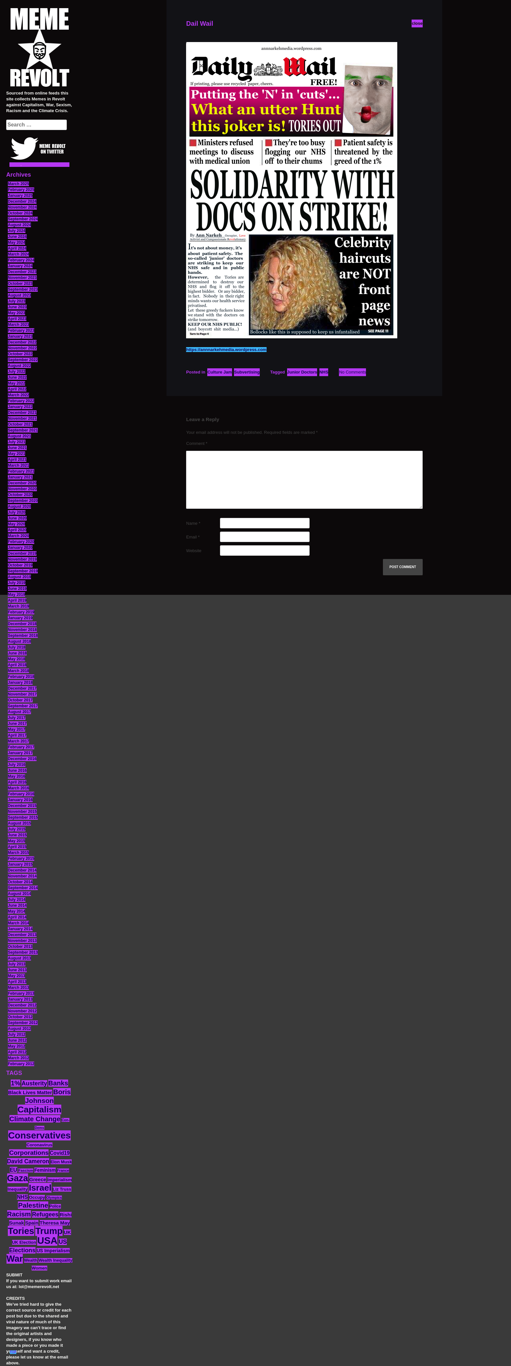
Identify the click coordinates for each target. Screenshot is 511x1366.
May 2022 (16, 383)
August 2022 (19, 365)
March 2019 (18, 606)
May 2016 (16, 776)
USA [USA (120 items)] (47, 1240)
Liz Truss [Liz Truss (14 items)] (62, 1189)
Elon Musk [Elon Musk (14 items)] (61, 1161)
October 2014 (20, 882)
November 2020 (22, 489)
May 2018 (16, 659)
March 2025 (18, 184)
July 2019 (16, 582)
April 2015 (17, 847)
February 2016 (21, 794)
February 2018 (21, 676)
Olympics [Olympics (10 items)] (54, 1197)
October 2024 (20, 213)
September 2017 (23, 706)
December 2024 (22, 201)
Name (193, 523)
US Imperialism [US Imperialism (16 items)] (53, 1250)
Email (192, 537)
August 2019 (19, 577)
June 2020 (17, 518)
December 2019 (22, 553)
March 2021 (18, 465)
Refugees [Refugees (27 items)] (45, 1214)
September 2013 (23, 952)
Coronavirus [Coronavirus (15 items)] (39, 1144)
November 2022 (22, 348)
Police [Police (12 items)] (55, 1206)
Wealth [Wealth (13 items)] (30, 1260)
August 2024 (19, 225)
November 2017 (22, 694)
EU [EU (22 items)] (13, 1170)
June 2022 (17, 377)
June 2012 (17, 1040)
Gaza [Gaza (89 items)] (17, 1178)
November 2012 (22, 1011)
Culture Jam (219, 372)
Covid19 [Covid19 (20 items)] (60, 1153)
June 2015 (17, 835)
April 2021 (17, 459)
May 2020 (16, 524)
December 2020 (22, 483)
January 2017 (20, 753)
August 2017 (19, 712)
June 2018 (17, 653)
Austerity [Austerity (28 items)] (34, 1083)
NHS (323, 372)
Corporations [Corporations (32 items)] (29, 1152)
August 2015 (19, 823)
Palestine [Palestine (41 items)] (33, 1205)
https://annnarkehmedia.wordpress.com (226, 349)
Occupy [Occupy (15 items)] (37, 1197)
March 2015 (18, 852)
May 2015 (16, 841)
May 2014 (16, 911)
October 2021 (20, 424)
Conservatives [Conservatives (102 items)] (39, 1135)
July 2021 (16, 442)
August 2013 (19, 958)
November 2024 (22, 207)
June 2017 (17, 723)
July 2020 (16, 512)
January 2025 (20, 195)
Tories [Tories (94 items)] (21, 1231)
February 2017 (21, 747)
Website (193, 550)
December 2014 (22, 870)
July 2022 (16, 371)
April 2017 (17, 735)
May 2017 (16, 729)
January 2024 (20, 266)
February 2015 (21, 858)
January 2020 (20, 547)
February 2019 (21, 612)
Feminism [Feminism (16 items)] (45, 1170)
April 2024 (17, 248)
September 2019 (23, 571)
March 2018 (18, 670)
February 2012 (21, 1064)
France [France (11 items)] (63, 1170)
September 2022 (23, 360)
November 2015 (22, 811)
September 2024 (23, 219)
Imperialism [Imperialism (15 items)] (59, 1179)
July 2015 (16, 829)
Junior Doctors (302, 372)
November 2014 (22, 876)
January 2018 (20, 682)
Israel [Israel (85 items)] (40, 1188)
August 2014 (19, 893)
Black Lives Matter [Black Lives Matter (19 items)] (30, 1092)
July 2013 (16, 964)
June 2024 (17, 236)
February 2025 (21, 189)
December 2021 (22, 412)
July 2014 (16, 899)
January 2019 (20, 618)
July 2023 (16, 301)
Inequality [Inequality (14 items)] (17, 1189)
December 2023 (22, 272)
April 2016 (17, 782)
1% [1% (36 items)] (15, 1083)
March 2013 (18, 987)
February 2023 (21, 330)
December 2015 (22, 805)
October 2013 (20, 946)
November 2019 (22, 559)
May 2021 (16, 453)
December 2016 (22, 758)
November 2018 (22, 629)
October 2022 (20, 354)
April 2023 (17, 318)
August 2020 (19, 506)
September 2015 (23, 817)
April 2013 (17, 981)
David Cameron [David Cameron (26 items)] (28, 1161)
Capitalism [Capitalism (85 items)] (40, 1109)
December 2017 (22, 688)
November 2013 (22, 940)
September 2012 (23, 1023)
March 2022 (18, 395)
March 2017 (18, 741)
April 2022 (17, 389)
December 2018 (22, 624)
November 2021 (22, 418)
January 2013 (20, 999)
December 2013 (22, 935)
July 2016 (16, 764)
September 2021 (23, 430)
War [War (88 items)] (15, 1259)
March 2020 (18, 536)
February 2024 (21, 260)
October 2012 (20, 1017)
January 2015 (20, 864)
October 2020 (20, 494)
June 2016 (17, 770)
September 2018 (23, 635)
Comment (196, 443)
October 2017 (20, 700)
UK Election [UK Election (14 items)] (24, 1242)
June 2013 (17, 970)
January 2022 (20, 406)
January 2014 (20, 929)
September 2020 (23, 500)
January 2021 (20, 477)
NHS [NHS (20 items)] (22, 1197)
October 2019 (20, 565)
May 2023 (16, 313)
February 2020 (21, 541)
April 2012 (17, 1052)
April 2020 (17, 530)
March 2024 (18, 254)
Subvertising (247, 372)
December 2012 (22, 1005)
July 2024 (16, 230)
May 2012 (16, 1046)
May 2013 (16, 976)
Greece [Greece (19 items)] (37, 1179)
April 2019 (17, 600)
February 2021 (21, 471)
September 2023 (23, 289)
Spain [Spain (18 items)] (31, 1223)
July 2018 (16, 647)
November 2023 (22, 277)
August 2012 (19, 1028)
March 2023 (18, 324)
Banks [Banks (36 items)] (58, 1083)
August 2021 (19, 436)
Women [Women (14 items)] (39, 1268)
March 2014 (18, 923)
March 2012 (18, 1058)
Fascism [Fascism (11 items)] (25, 1170)
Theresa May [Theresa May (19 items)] (55, 1223)
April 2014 (17, 917)
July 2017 (16, 717)
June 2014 (17, 905)
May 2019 (16, 594)
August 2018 (19, 641)
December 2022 (22, 342)
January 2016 (20, 800)
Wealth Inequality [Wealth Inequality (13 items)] (55, 1260)
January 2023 (20, 336)
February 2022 (21, 401)
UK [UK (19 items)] (67, 1232)
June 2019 (17, 588)
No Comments (352, 372)
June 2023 (17, 307)
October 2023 (20, 283)
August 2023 (19, 295)
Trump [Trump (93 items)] (49, 1231)
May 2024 (16, 242)
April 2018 (17, 665)
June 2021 (17, 448)
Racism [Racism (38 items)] (19, 1214)
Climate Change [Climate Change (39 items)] (34, 1119)
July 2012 (16, 1034)
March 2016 (18, 788)
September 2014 (23, 888)
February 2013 (21, 993)
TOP (13, 1352)
